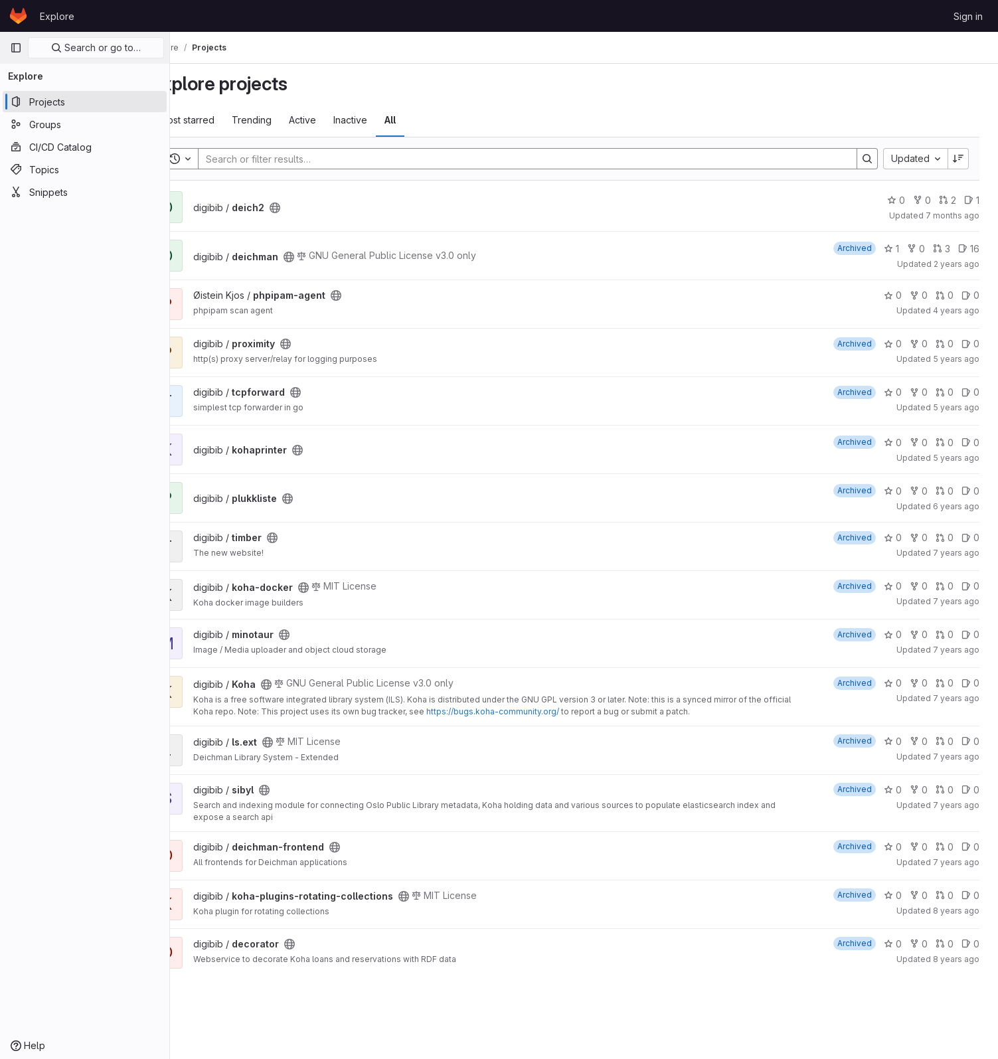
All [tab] (425, 119)
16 (971, 248)
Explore (57, 16)
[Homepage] (18, 16)
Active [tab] (337, 119)
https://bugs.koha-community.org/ (557, 711)
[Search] (540, 159)
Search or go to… (96, 47)
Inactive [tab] (385, 119)
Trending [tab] (287, 119)
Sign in (968, 16)
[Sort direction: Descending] (960, 158)
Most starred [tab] (222, 119)
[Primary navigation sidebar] (16, 47)
